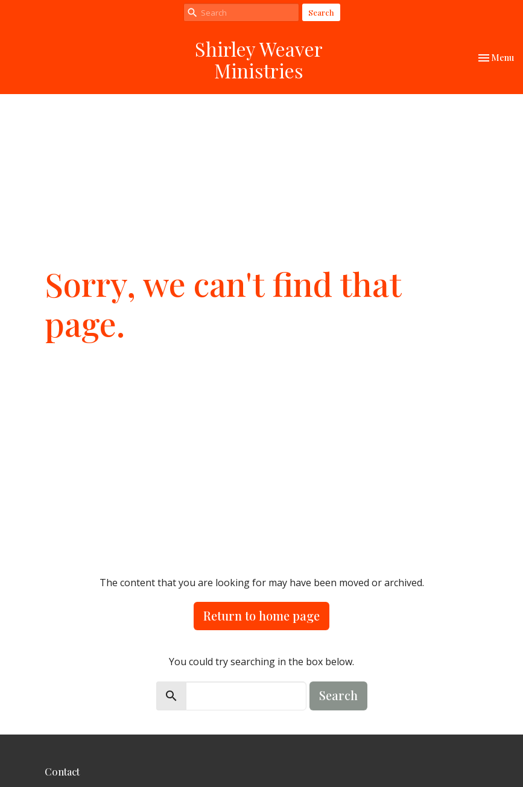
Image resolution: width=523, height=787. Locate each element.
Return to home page (261, 615)
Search (321, 12)
